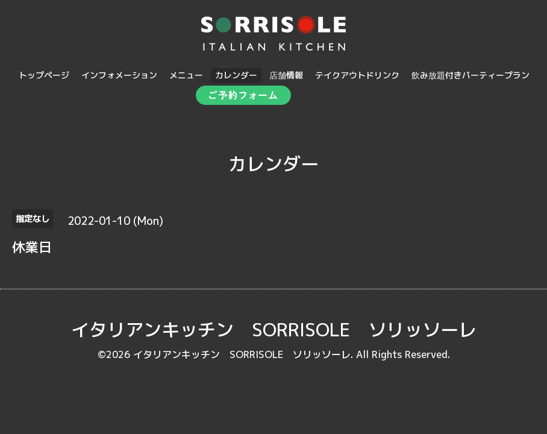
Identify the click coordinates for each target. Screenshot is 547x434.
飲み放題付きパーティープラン (470, 75)
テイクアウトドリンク (357, 75)
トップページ (44, 75)
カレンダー (236, 75)
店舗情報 (286, 75)
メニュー (186, 75)
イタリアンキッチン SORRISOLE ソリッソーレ (274, 329)
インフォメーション (119, 75)
